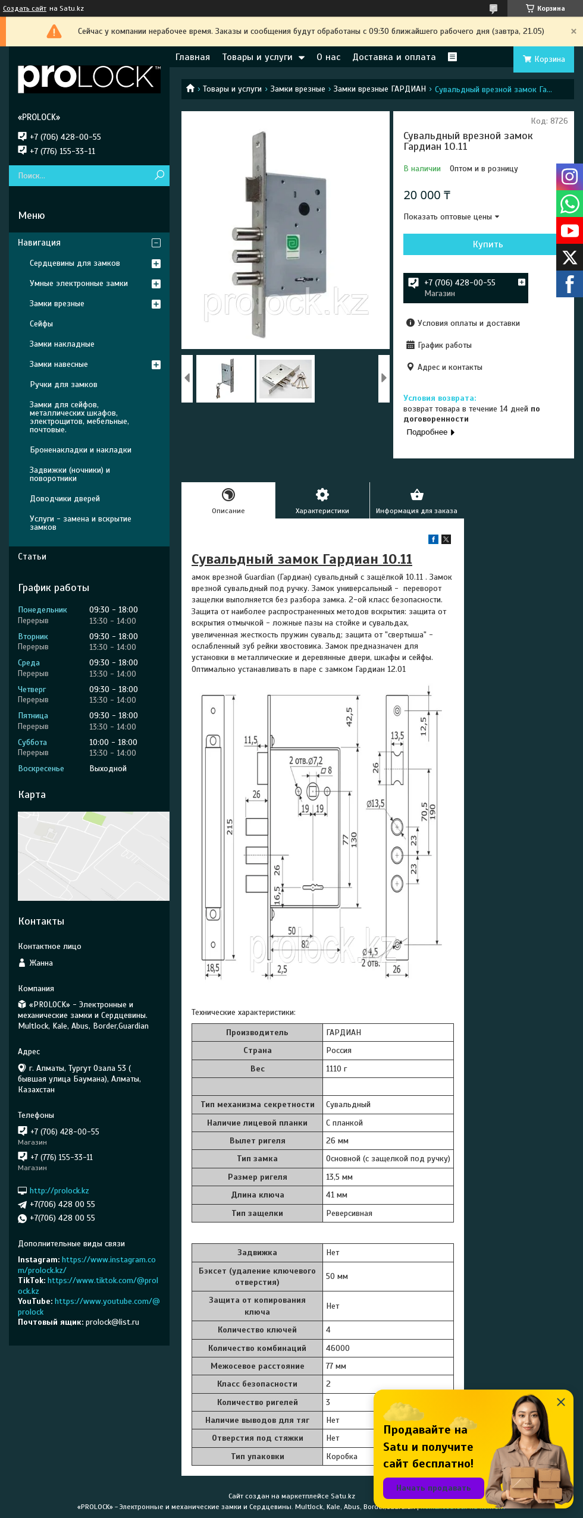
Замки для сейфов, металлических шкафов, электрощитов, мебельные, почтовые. (79, 417)
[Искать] (159, 175)
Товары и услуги (257, 57)
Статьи (32, 556)
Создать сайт (24, 8)
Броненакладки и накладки (80, 450)
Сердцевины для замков (75, 263)
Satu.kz (343, 1496)
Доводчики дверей (65, 499)
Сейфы (41, 324)
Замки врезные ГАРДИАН (380, 89)
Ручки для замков (64, 384)
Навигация (39, 242)
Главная (192, 57)
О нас (328, 57)
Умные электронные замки (79, 283)
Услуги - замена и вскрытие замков (80, 523)
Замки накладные (62, 344)
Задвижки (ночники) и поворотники (70, 474)
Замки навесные (59, 364)
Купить (488, 244)
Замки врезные (298, 89)
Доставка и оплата (394, 57)
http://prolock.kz (59, 1191)
